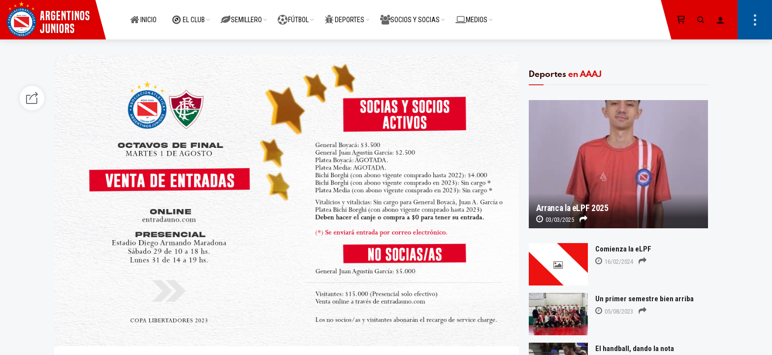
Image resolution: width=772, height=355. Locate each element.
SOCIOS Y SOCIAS (410, 14)
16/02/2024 (614, 261)
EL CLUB (188, 14)
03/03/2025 (555, 219)
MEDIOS (471, 14)
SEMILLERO (241, 14)
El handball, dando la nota (634, 348)
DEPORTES (344, 14)
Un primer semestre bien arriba (644, 298)
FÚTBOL (293, 14)
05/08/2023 (614, 311)
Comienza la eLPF (623, 249)
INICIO (143, 14)
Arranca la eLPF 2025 (572, 208)
